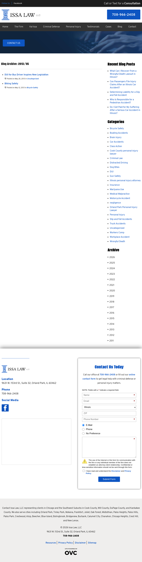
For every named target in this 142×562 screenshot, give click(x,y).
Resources (51, 543)
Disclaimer (116, 471)
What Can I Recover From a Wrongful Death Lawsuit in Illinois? (123, 74)
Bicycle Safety (32, 88)
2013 (111, 330)
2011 (111, 341)
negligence (115, 203)
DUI (111, 171)
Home (5, 26)
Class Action (116, 146)
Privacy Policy (65, 543)
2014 (111, 324)
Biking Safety (11, 83)
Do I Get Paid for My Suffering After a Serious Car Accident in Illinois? (125, 110)
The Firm (18, 26)
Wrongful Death (117, 241)
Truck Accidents (117, 223)
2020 (111, 291)
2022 (111, 280)
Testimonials (93, 26)
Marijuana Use (117, 189)
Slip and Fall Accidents (121, 219)
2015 (111, 319)
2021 (111, 285)
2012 (111, 335)
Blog (120, 26)
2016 (111, 313)
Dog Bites (114, 167)
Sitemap (92, 543)
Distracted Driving (119, 162)
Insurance (115, 185)
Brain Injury (115, 137)
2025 (111, 263)
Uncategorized (33, 79)
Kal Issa (33, 26)
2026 (111, 257)
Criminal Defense (51, 26)
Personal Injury (73, 26)
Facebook (18, 3)
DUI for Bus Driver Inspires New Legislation (26, 74)
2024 (111, 268)
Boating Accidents (119, 133)
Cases (108, 26)
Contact (132, 26)
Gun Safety (115, 176)
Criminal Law (116, 158)
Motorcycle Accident (120, 198)
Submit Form (109, 479)
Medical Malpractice (120, 194)
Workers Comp (117, 232)
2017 (111, 307)
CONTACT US (13, 43)
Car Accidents (117, 142)
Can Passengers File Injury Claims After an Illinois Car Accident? (123, 84)
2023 (111, 274)
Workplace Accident (120, 237)
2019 (111, 296)
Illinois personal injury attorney (125, 180)
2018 (111, 302)
